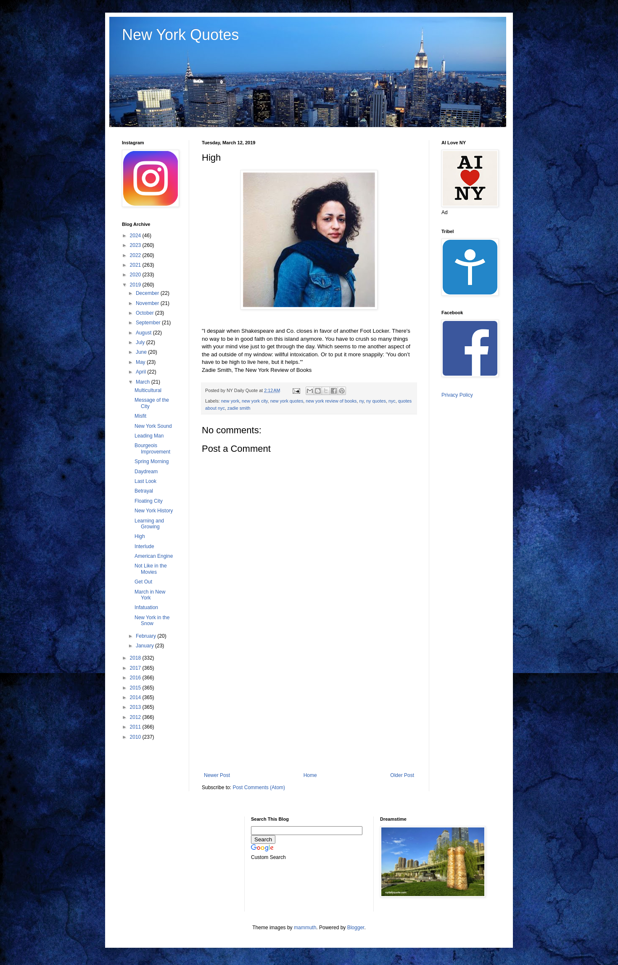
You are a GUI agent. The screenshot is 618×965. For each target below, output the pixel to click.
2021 (136, 265)
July (141, 342)
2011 (136, 727)
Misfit (140, 416)
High (140, 536)
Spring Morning (152, 461)
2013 (136, 707)
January (145, 646)
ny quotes (376, 400)
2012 (136, 717)
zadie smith (239, 408)
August (144, 333)
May (141, 362)
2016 (136, 678)
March (143, 382)
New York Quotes (180, 34)
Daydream (146, 472)
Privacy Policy (457, 395)
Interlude (144, 546)
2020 (136, 275)
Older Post (402, 775)
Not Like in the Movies (151, 569)
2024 (136, 236)
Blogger (355, 928)
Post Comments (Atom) (258, 787)
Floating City (149, 501)
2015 (136, 688)
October (145, 313)
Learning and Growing (149, 524)
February (146, 636)
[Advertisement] (309, 703)
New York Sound (153, 426)
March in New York (150, 595)
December (148, 293)
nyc (392, 400)
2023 (136, 245)
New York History (154, 511)
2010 (136, 737)
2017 (136, 668)
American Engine (154, 556)
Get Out (143, 582)
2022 (136, 255)
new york (230, 400)
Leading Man (149, 436)
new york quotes (287, 400)
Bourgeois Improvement (152, 448)
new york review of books (331, 400)
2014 (136, 697)
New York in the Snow (152, 620)
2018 (136, 658)
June (142, 352)
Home (310, 775)
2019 (136, 285)
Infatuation (146, 607)
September (149, 323)
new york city (255, 400)
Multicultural (148, 390)
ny (361, 400)
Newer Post (217, 775)
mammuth (305, 928)
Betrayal (144, 491)
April (141, 372)
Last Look (145, 481)
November (148, 303)
